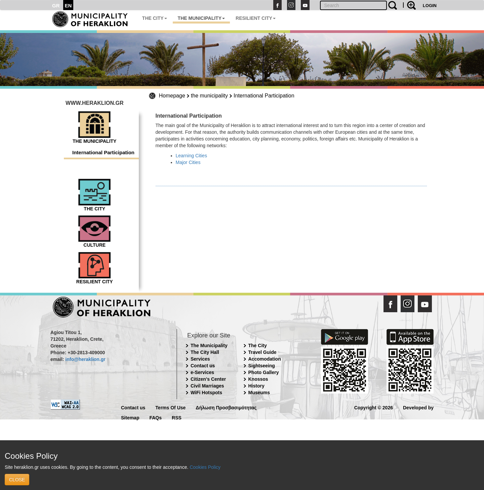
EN (68, 5)
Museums (259, 392)
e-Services (202, 372)
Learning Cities (191, 155)
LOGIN (430, 5)
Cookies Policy (205, 467)
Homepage (172, 95)
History (256, 386)
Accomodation (264, 359)
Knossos (258, 379)
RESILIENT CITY (256, 18)
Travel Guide (262, 352)
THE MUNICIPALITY (201, 18)
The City (257, 345)
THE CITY (154, 18)
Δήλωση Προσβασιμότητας (226, 407)
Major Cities (188, 162)
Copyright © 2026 (373, 407)
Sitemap (130, 417)
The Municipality (209, 345)
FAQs (155, 417)
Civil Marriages (207, 386)
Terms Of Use (170, 407)
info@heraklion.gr (85, 359)
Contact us (203, 365)
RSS (177, 417)
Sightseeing (261, 365)
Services (200, 359)
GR (56, 5)
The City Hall (205, 352)
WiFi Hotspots (206, 392)
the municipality (209, 95)
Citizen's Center (208, 379)
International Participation (264, 95)
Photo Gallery (263, 372)
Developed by (418, 407)
